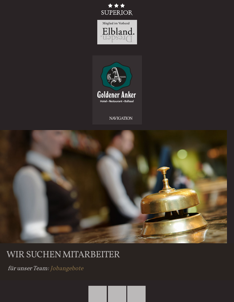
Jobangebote (66, 268)
